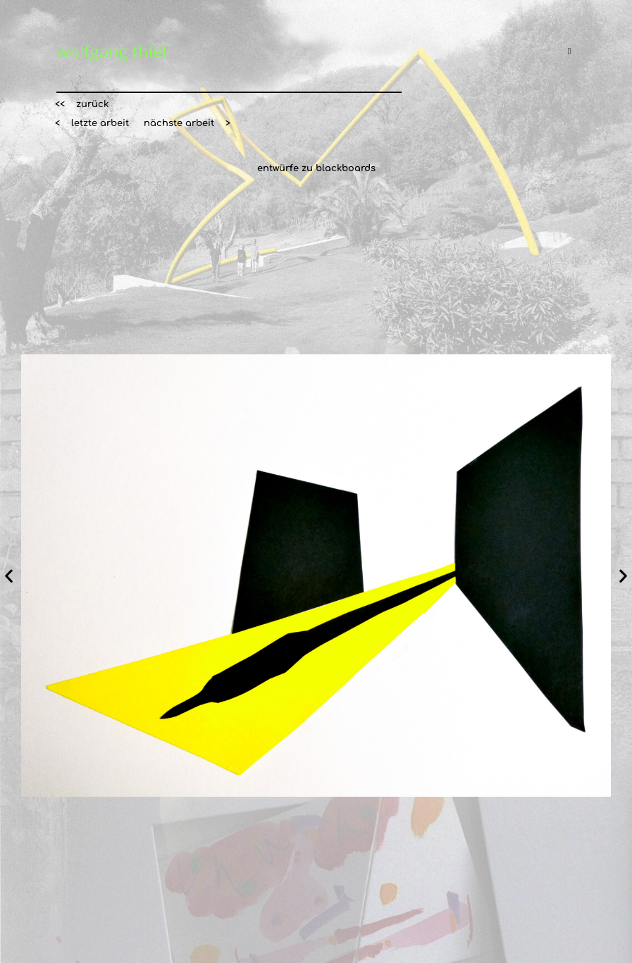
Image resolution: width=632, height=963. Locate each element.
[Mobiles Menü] (572, 51)
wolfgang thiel (111, 51)
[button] (82, 104)
